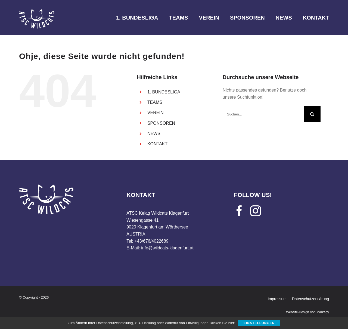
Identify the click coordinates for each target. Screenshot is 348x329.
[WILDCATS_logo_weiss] (36, 11)
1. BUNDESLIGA (163, 92)
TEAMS (154, 102)
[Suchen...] (263, 114)
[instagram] (255, 210)
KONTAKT (157, 144)
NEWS (153, 133)
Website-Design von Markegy (307, 312)
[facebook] (239, 210)
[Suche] (312, 114)
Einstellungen (259, 323)
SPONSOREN (161, 123)
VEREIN (155, 112)
